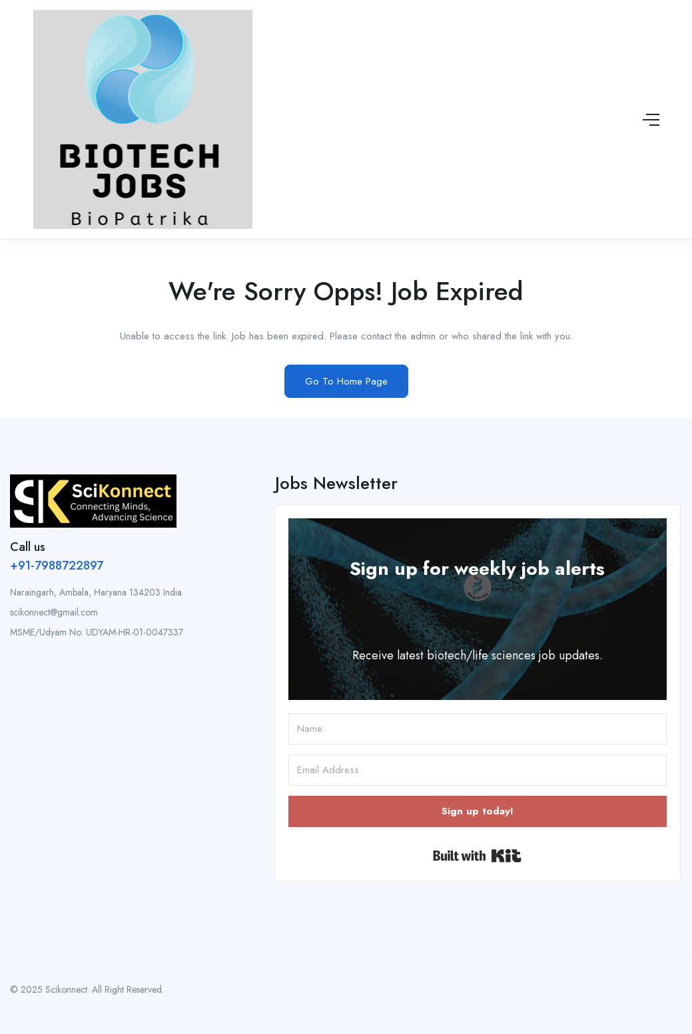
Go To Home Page (346, 381)
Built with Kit (477, 856)
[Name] (477, 729)
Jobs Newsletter (336, 483)
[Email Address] (477, 770)
